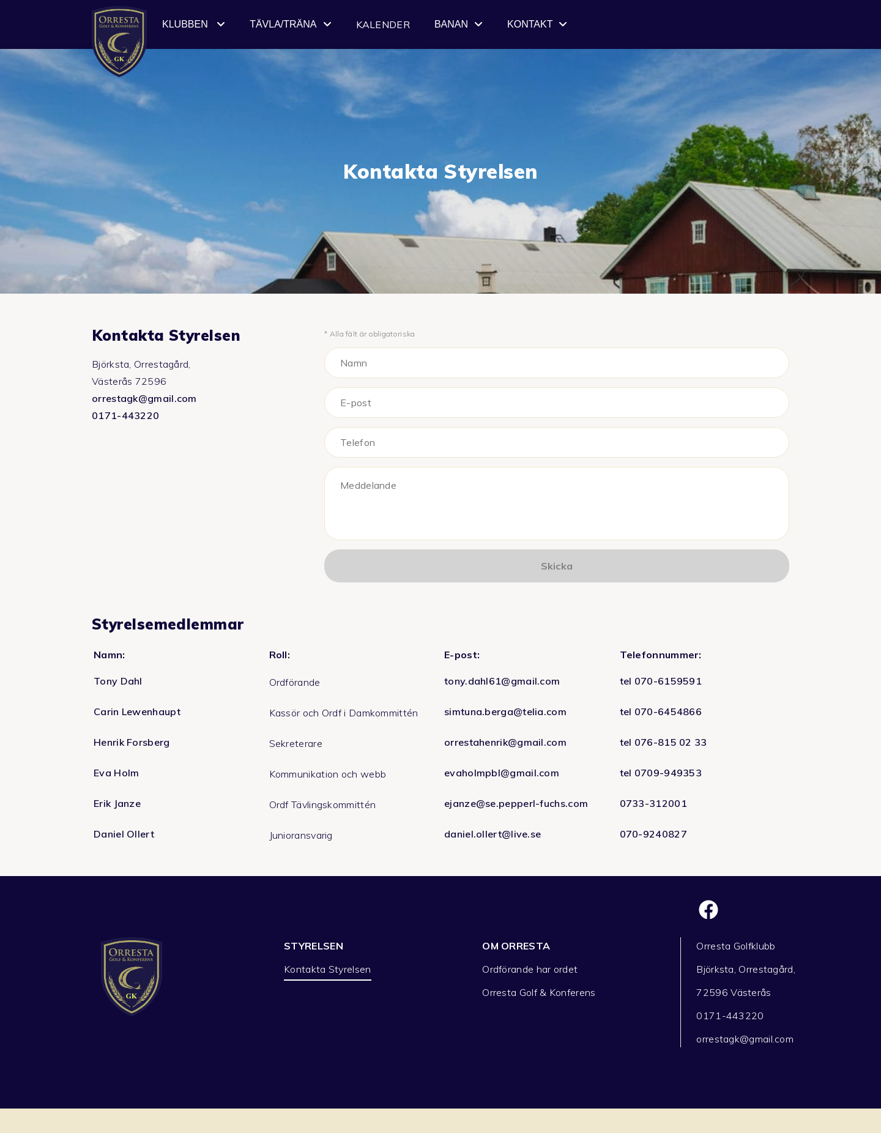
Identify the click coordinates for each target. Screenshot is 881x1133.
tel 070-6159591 (661, 681)
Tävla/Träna (290, 24)
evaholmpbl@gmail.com (501, 773)
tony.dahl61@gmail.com (502, 681)
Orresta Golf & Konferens (538, 992)
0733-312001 (653, 803)
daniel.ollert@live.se (492, 834)
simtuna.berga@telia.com (505, 711)
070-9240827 (653, 834)
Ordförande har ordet (530, 969)
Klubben (193, 24)
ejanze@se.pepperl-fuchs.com (516, 803)
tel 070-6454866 (661, 711)
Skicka (557, 566)
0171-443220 (125, 415)
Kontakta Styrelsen (327, 969)
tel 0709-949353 (661, 773)
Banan (458, 24)
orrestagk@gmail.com (144, 398)
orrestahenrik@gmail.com (505, 742)
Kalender (383, 24)
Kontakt (537, 24)
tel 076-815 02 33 (663, 742)
